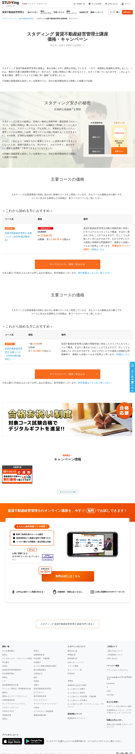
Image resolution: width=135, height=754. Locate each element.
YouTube (110, 695)
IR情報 (70, 655)
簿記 (35, 677)
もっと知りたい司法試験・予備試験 (82, 696)
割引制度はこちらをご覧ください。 (96, 273)
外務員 (36, 681)
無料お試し (127, 12)
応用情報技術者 (8, 700)
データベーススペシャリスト (45, 704)
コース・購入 (115, 12)
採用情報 (71, 658)
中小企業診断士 (8, 651)
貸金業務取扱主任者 (10, 685)
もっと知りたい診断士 (76, 689)
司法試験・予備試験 (42, 658)
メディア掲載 (73, 666)
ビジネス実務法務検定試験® (45, 666)
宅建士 (36, 685)
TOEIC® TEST (8, 711)
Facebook (110, 683)
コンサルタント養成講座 (43, 711)
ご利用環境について (115, 655)
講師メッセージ (97, 12)
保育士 (5, 719)
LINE (109, 691)
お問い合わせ (111, 3)
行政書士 (37, 662)
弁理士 (5, 666)
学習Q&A (71, 673)
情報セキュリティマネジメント (14, 696)
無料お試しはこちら (74, 576)
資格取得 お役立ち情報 (77, 685)
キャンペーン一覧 (67, 492)
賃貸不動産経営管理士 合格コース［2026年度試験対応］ (18, 236)
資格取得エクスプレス (76, 718)
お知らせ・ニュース (76, 662)
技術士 (36, 651)
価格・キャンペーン (71, 12)
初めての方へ (33, 12)
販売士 (5, 655)
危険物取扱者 (39, 655)
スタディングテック (10, 708)
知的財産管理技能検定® (11, 670)
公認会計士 (38, 673)
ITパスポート (39, 692)
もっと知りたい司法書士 (77, 700)
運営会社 (71, 651)
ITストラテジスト (41, 700)
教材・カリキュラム (45, 12)
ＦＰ (4, 681)
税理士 (5, 677)
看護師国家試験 (40, 715)
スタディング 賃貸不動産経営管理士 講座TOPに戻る (66, 624)
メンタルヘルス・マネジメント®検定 (17, 658)
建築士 (5, 692)
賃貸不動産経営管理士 (13, 12)
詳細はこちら (97, 249)
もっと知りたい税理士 (76, 693)
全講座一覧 (79, 3)
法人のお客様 (94, 3)
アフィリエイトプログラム (117, 670)
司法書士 (5, 662)
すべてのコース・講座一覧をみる (67, 264)
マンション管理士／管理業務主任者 (16, 689)
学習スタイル (58, 12)
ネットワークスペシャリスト (13, 704)
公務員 (36, 708)
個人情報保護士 (40, 670)
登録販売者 (6, 715)
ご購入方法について (115, 651)
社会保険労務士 (8, 673)
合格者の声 (83, 12)
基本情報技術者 (40, 696)
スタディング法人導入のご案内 (119, 706)
